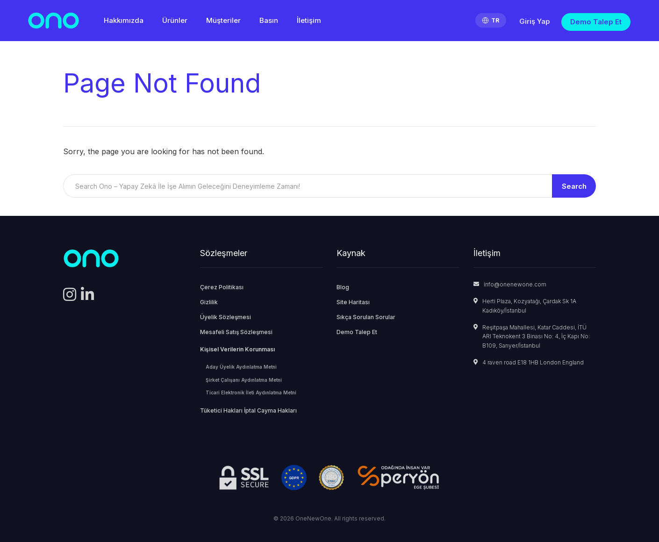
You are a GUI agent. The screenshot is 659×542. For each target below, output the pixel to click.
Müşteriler (223, 20)
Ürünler (174, 20)
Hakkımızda (123, 20)
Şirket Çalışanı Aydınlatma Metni (244, 380)
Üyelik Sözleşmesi (225, 317)
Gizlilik (209, 302)
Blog (343, 287)
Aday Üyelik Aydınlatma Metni (241, 367)
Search (574, 186)
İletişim (309, 20)
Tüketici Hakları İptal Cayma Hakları (248, 410)
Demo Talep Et (596, 21)
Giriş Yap (534, 21)
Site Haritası (353, 302)
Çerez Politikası (222, 287)
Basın (268, 20)
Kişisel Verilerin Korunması (237, 349)
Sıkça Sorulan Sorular (366, 317)
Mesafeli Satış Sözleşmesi (236, 331)
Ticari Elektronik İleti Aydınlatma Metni (251, 392)
